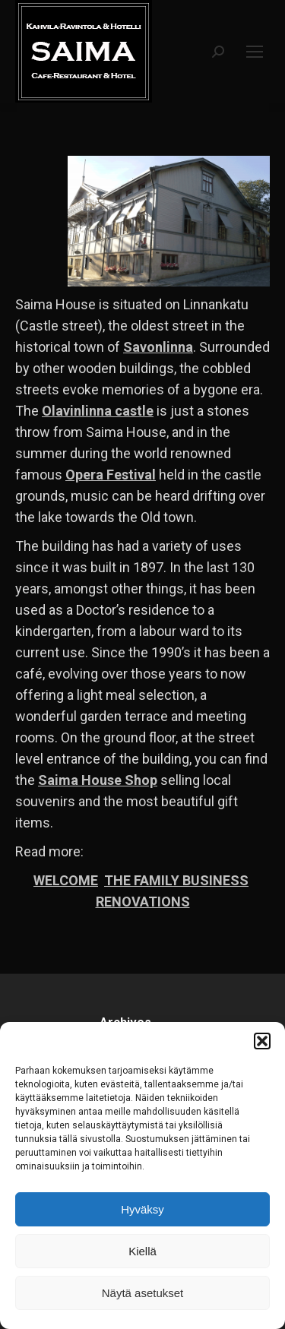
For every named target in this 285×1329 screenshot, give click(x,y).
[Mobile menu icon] (254, 51)
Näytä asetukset (143, 1292)
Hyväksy (142, 1209)
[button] (262, 1041)
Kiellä (142, 1251)
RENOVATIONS (143, 902)
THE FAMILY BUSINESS (176, 880)
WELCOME (65, 880)
